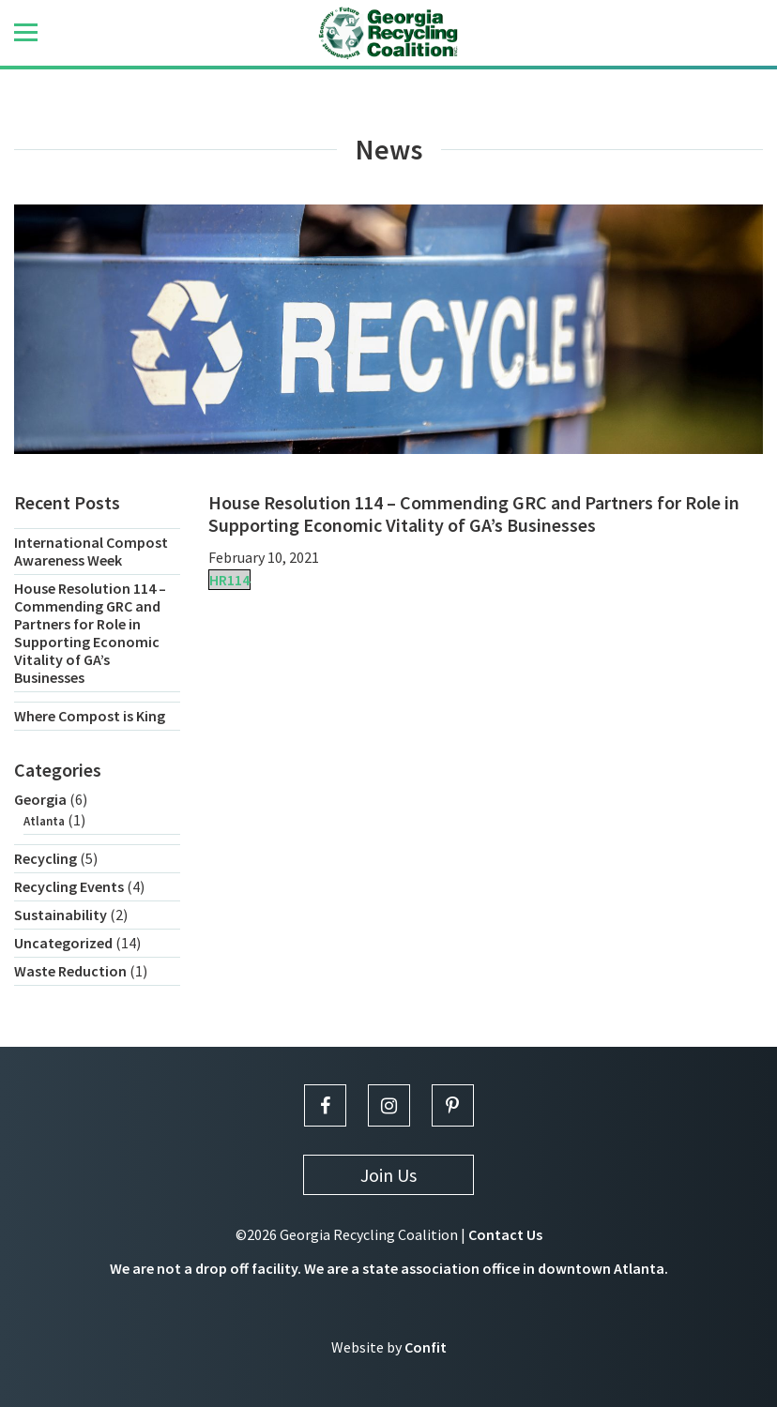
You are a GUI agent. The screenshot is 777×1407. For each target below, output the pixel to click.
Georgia (40, 799)
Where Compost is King (89, 715)
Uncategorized (63, 942)
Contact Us (505, 1234)
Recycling (45, 858)
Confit (425, 1347)
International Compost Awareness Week (91, 551)
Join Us (388, 1175)
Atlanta (44, 821)
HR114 (229, 579)
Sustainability (60, 914)
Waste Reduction (70, 970)
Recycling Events (69, 886)
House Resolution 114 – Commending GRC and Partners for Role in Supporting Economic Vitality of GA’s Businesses (90, 633)
